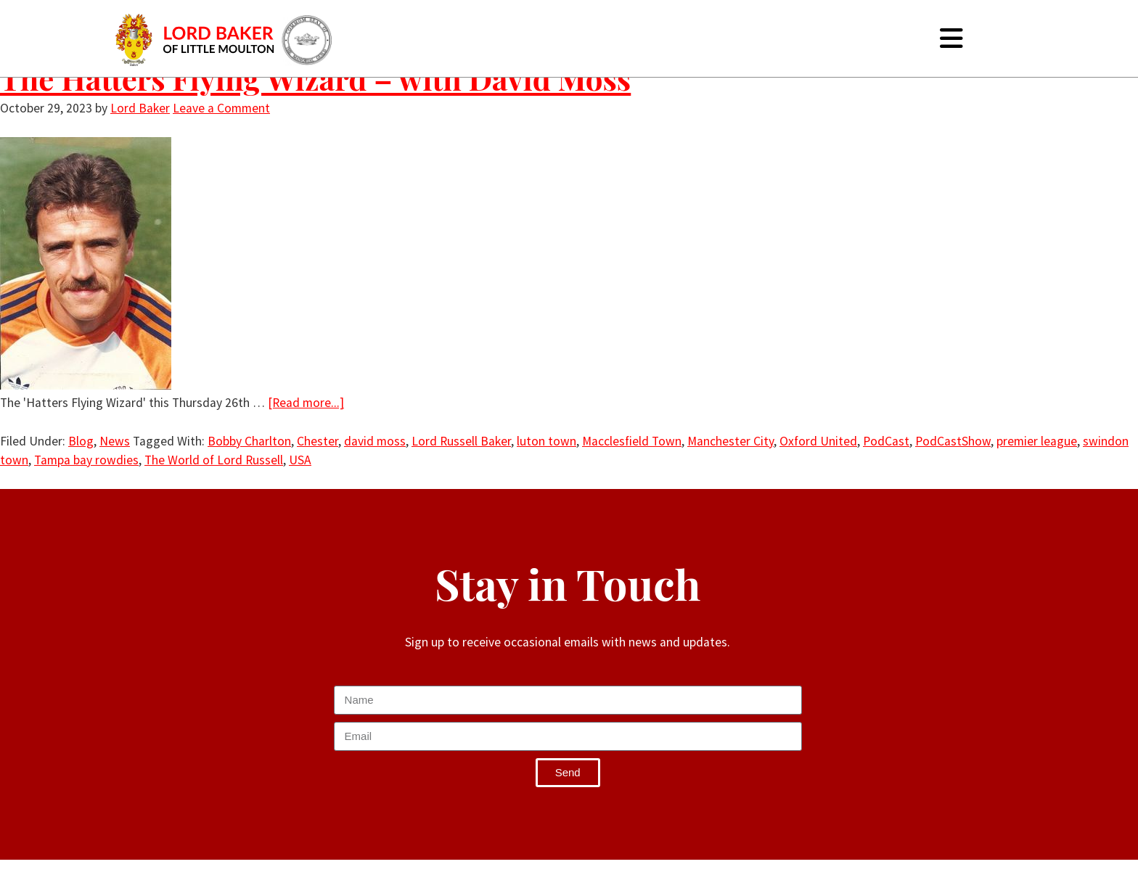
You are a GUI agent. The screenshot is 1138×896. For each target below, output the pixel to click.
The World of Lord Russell (213, 460)
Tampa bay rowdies (86, 460)
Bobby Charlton (249, 441)
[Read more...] (306, 403)
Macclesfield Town (631, 441)
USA (300, 460)
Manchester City (730, 441)
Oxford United (818, 441)
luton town (546, 441)
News (114, 441)
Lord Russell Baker (461, 441)
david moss (375, 441)
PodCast (886, 441)
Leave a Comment (221, 108)
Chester (317, 441)
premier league (1036, 441)
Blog (81, 441)
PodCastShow (953, 441)
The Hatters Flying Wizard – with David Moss (315, 78)
